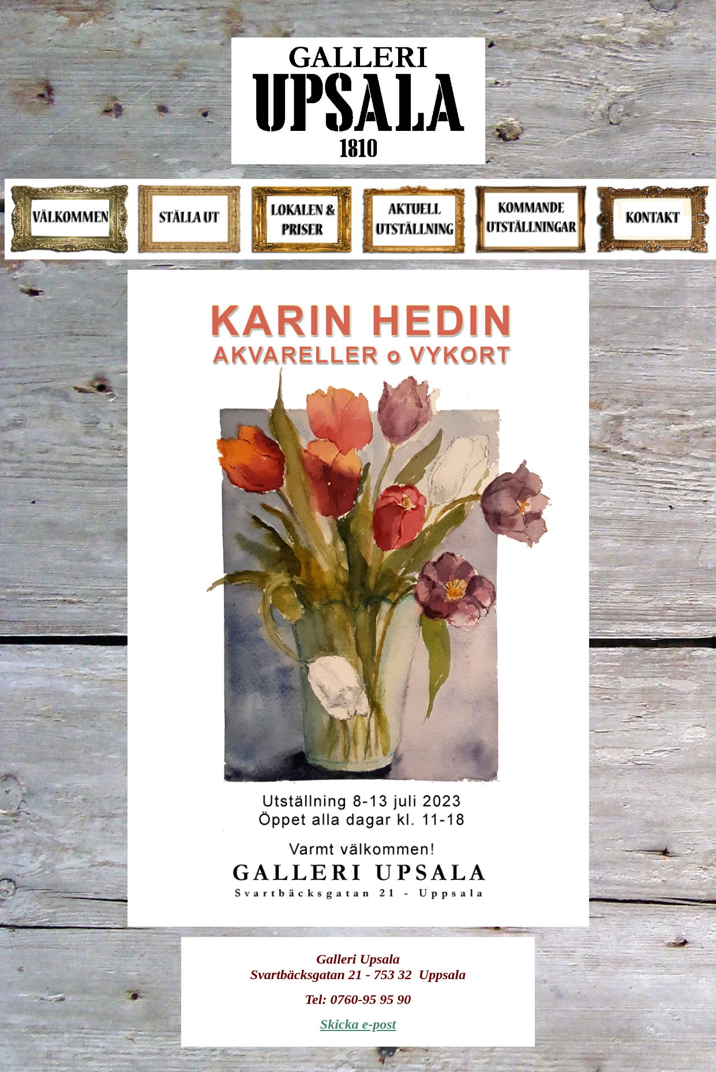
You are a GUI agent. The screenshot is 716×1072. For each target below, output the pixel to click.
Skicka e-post (358, 1024)
